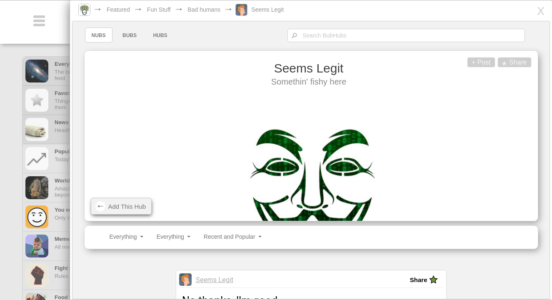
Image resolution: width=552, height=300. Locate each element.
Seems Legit (278, 9)
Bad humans (214, 9)
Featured (128, 9)
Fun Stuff (169, 9)
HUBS (169, 35)
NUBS (108, 35)
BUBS (139, 35)
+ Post (469, 62)
